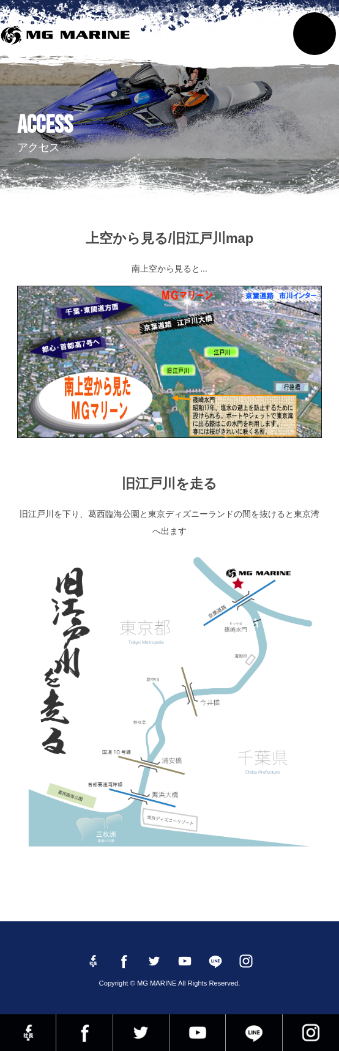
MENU (314, 33)
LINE (253, 1032)
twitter (141, 1032)
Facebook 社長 (28, 1032)
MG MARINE (68, 39)
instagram (311, 1032)
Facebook (84, 1032)
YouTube (197, 1032)
